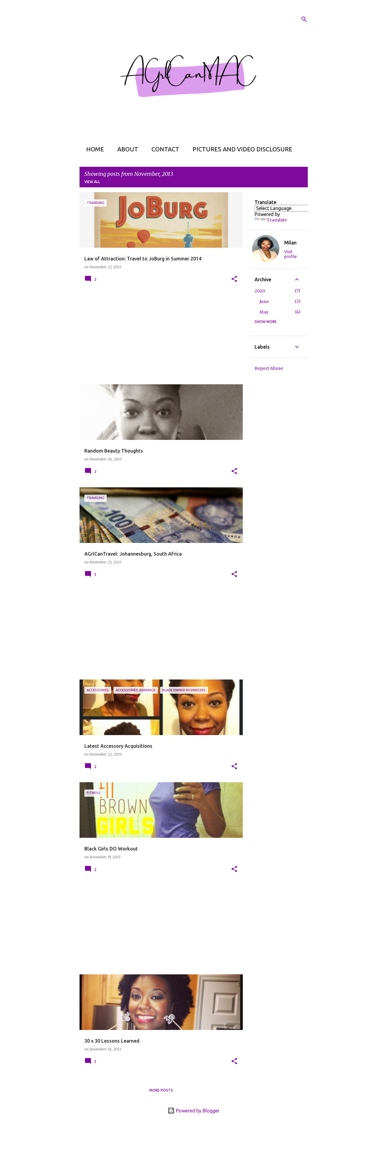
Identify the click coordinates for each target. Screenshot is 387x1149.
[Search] (304, 19)
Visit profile (290, 254)
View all (92, 182)
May (263, 312)
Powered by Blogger (193, 1110)
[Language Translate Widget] (288, 208)
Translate (271, 220)
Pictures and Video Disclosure (241, 149)
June (264, 301)
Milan (290, 242)
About (125, 149)
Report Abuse (269, 368)
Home (93, 149)
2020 (260, 291)
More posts (161, 1090)
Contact (163, 149)
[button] (234, 279)
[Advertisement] (159, 337)
